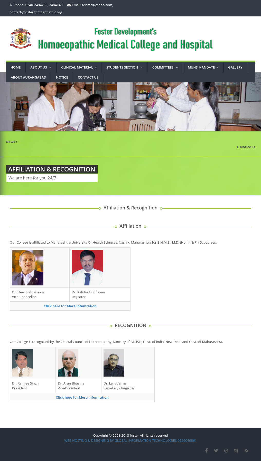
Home (16, 67)
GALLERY (235, 67)
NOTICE (62, 77)
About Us (42, 67)
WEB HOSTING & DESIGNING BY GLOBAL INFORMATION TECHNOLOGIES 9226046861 (130, 440)
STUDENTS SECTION (125, 67)
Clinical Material (80, 67)
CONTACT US (88, 77)
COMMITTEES (166, 67)
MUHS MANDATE (204, 67)
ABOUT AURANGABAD (28, 77)
